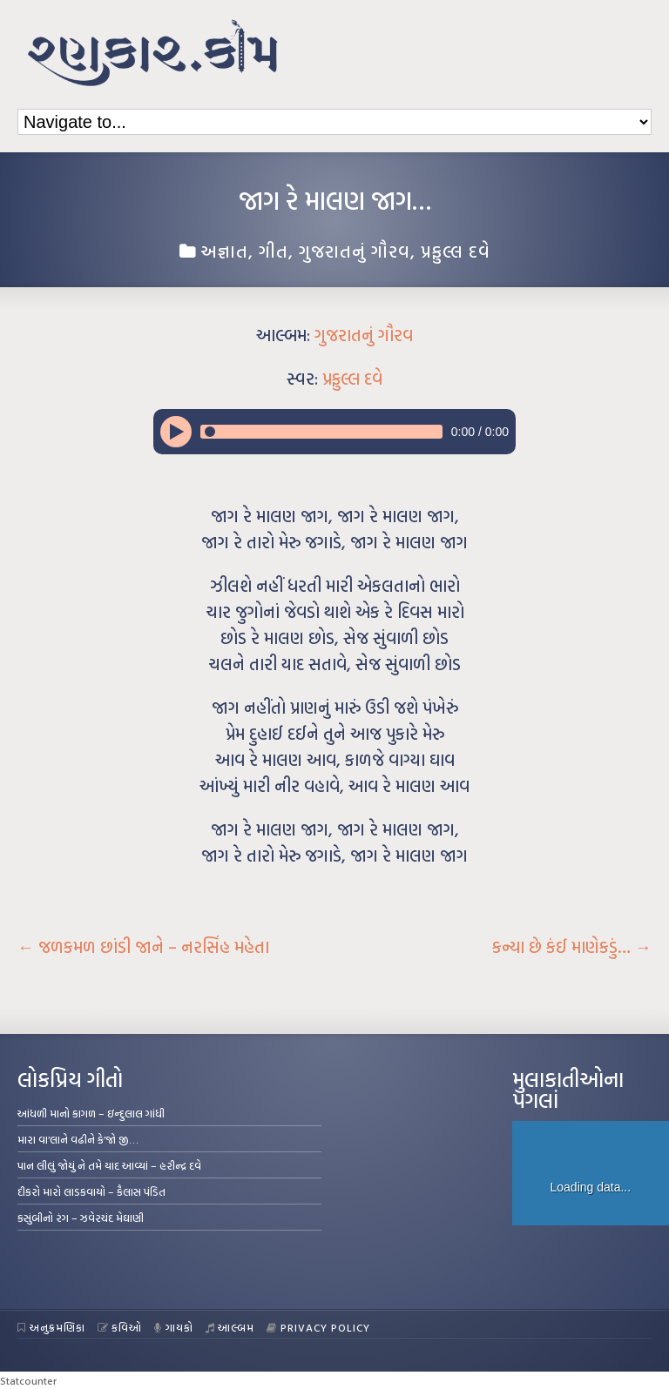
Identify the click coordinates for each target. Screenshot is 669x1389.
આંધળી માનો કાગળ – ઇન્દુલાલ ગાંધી (91, 1113)
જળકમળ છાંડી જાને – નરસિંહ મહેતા (143, 947)
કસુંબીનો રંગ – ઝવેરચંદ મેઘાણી (80, 1217)
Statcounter (28, 1380)
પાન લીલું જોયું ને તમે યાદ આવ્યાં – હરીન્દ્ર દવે (109, 1165)
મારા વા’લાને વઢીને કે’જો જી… (78, 1139)
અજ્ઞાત (224, 251)
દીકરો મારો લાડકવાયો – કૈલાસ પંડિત (91, 1191)
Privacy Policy (318, 1327)
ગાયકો (173, 1327)
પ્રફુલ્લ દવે (455, 251)
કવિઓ (120, 1327)
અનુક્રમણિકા (51, 1327)
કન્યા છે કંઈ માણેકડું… (572, 947)
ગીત (273, 251)
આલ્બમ (230, 1327)
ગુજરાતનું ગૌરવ (354, 251)
